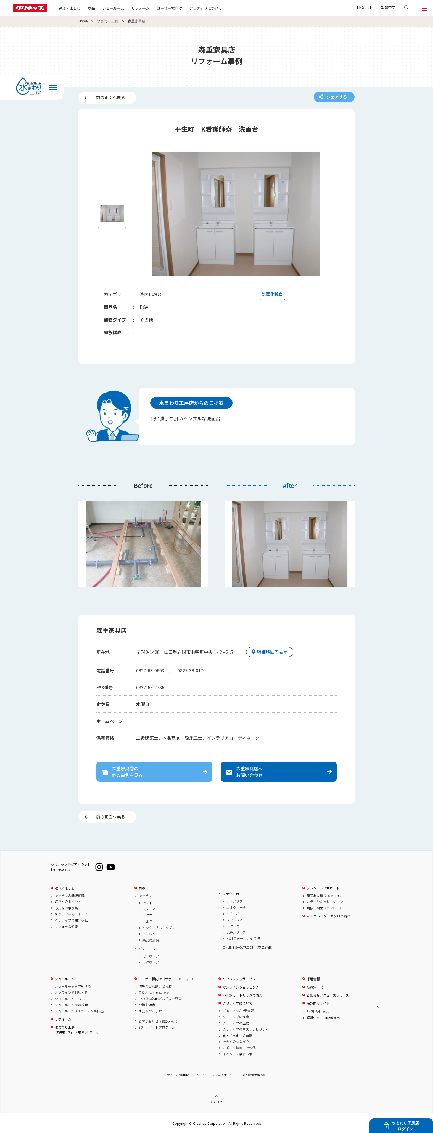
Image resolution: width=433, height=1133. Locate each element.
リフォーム (140, 8)
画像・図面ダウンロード (325, 908)
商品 (142, 888)
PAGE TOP (216, 1102)
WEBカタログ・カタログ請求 (328, 916)
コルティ (148, 921)
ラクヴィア (150, 962)
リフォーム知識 (66, 926)
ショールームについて (71, 999)
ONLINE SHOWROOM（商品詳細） (248, 947)
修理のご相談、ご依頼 (155, 986)
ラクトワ (233, 926)
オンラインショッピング (241, 987)
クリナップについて (205, 8)
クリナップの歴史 (236, 1023)
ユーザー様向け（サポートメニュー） (167, 979)
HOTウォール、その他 (243, 938)
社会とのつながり (236, 1041)
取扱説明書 (147, 1005)
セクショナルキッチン (159, 927)
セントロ (149, 903)
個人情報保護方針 (254, 1075)
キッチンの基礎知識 (70, 895)
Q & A (155, 992)
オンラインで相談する (71, 992)
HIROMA (148, 934)
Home (83, 21)
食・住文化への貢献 (237, 1035)
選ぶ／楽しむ (65, 888)
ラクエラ (149, 915)
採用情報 (313, 979)
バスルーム (147, 949)
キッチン (145, 895)
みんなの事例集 (66, 908)
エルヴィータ (236, 907)
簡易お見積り (325, 895)
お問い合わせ (159, 1021)
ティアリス (234, 901)
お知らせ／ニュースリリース (328, 995)
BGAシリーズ (236, 932)
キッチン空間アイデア (71, 914)
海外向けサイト (318, 1003)
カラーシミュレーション (325, 901)
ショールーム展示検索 (71, 1005)
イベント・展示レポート (241, 1054)
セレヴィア (150, 956)
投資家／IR (315, 987)
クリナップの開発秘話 (71, 920)
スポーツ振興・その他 (239, 1047)
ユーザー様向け (169, 8)
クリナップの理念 (236, 1017)
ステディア (150, 909)
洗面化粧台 (231, 894)
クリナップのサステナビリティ (246, 1029)
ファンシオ (234, 920)
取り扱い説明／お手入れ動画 (160, 999)
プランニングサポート (323, 888)
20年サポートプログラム (157, 1027)
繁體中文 (388, 7)
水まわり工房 (107, 21)
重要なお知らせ (150, 1011)
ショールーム (113, 8)
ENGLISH (365, 7)
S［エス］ (234, 913)
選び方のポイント (68, 901)
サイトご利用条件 (179, 1075)
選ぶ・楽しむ (69, 8)
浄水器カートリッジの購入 (242, 995)
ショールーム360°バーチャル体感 (79, 1011)
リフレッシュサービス (239, 979)
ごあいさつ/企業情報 (238, 1010)
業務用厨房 (150, 940)
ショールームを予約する (73, 986)
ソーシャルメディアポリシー (216, 1075)
